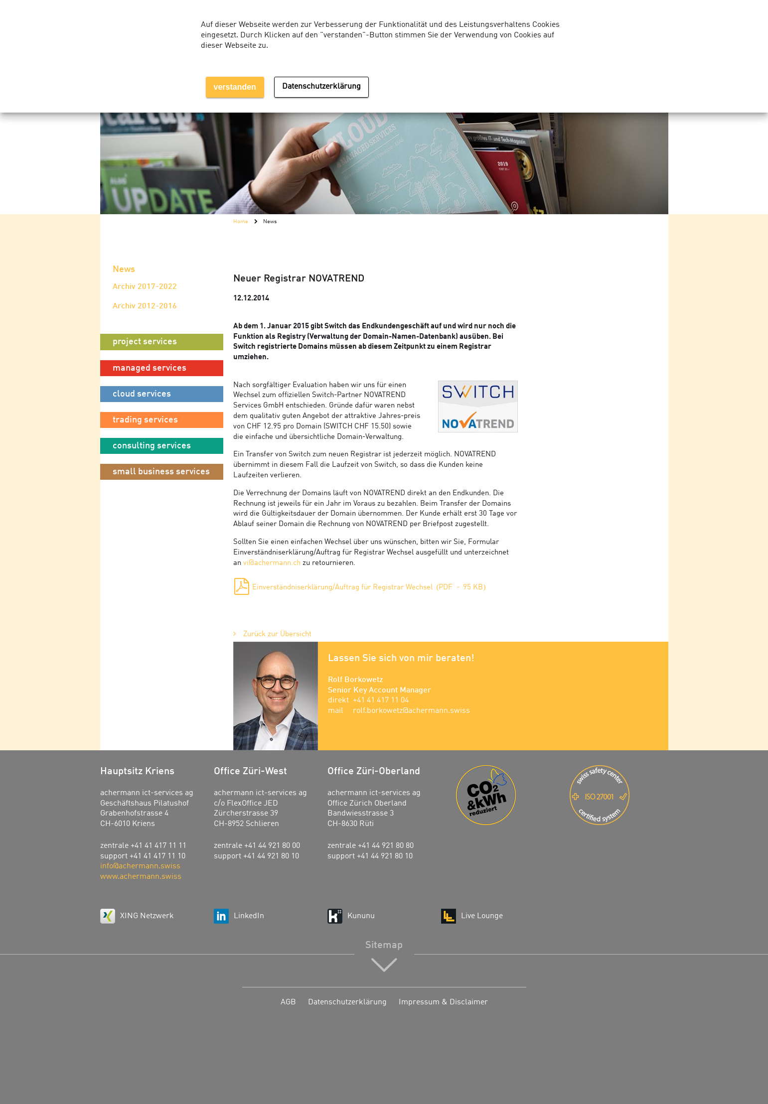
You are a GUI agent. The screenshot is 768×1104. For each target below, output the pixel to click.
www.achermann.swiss (140, 877)
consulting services (152, 445)
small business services (161, 471)
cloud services (142, 394)
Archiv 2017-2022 (145, 287)
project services (145, 341)
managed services (149, 368)
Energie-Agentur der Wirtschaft (505, 795)
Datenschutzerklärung (347, 1002)
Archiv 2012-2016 (145, 306)
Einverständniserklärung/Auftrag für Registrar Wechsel (369, 587)
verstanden (235, 87)
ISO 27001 (619, 795)
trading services (145, 419)
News (124, 269)
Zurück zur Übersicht (277, 634)
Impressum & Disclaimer (443, 1002)
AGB (288, 1002)
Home (240, 222)
